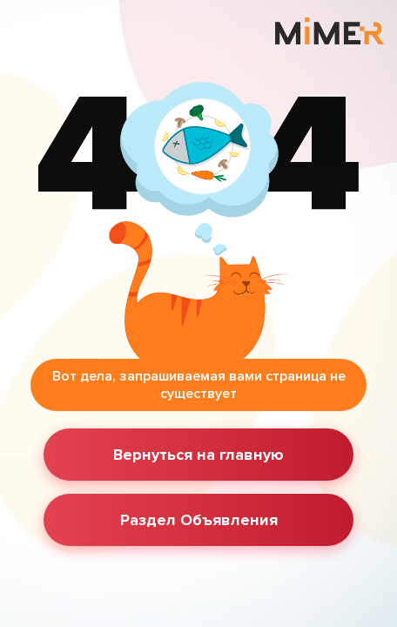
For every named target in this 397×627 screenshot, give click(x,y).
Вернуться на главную (198, 454)
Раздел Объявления (199, 519)
